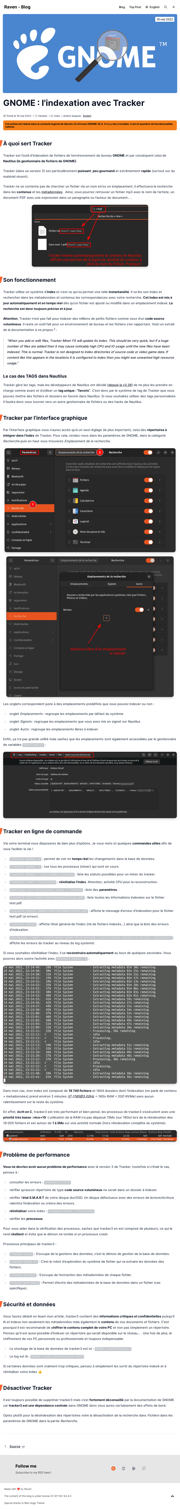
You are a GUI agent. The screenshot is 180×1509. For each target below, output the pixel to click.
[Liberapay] (133, 1468)
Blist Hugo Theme (34, 1502)
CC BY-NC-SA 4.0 (61, 1495)
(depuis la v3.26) (120, 385)
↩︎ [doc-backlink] (23, 1446)
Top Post (135, 7)
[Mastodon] (123, 1468)
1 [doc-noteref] (54, 328)
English (155, 7)
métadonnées (52, 192)
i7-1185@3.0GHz (81, 1096)
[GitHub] (144, 1468)
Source (14, 1446)
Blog (122, 7)
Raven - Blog (17, 6)
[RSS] (113, 1468)
